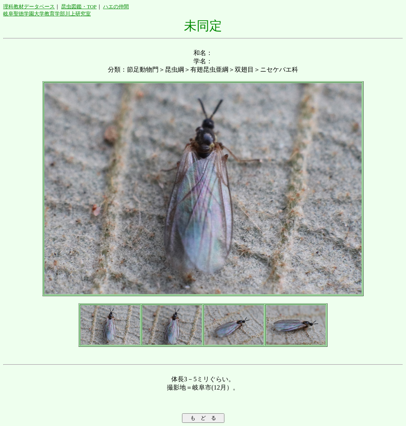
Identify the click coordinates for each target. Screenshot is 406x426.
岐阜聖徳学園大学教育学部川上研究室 (47, 14)
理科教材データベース (29, 7)
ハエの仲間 (116, 7)
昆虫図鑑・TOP (78, 7)
